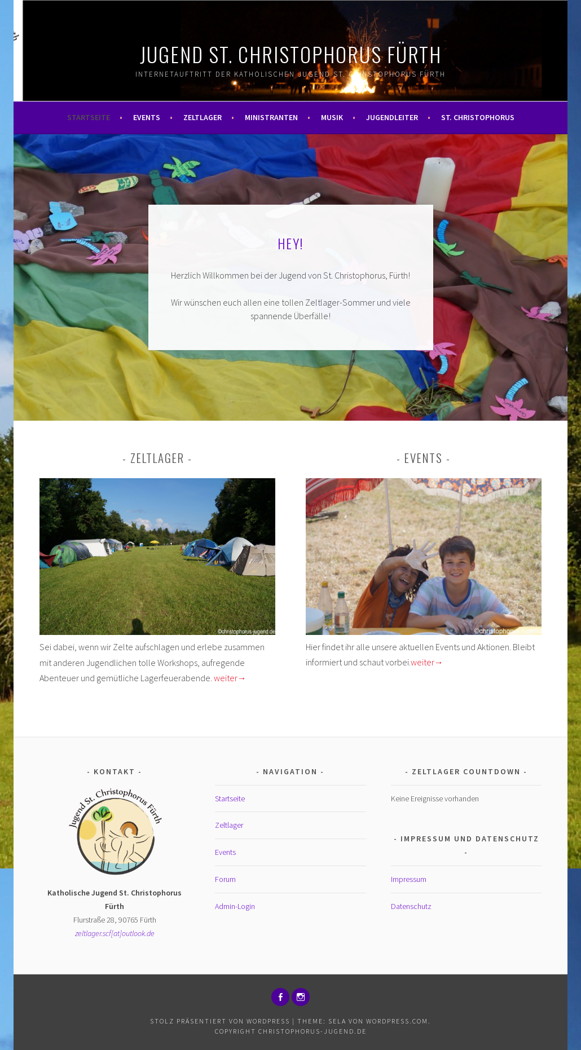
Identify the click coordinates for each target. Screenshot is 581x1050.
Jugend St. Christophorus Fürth (291, 54)
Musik (332, 117)
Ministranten (271, 117)
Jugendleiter (392, 117)
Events (146, 117)
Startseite (88, 117)
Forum (225, 879)
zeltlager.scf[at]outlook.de (115, 933)
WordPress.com (397, 1021)
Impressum (408, 879)
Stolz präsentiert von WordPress (220, 1021)
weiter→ (230, 677)
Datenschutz (411, 906)
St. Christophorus (477, 117)
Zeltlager (202, 117)
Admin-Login (235, 906)
